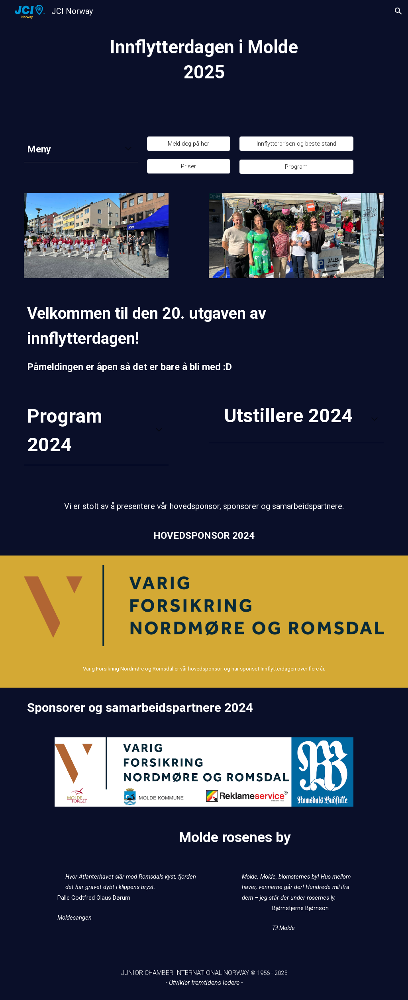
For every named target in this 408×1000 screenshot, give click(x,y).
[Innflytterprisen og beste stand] (296, 143)
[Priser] (188, 166)
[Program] (296, 166)
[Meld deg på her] (188, 143)
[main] (203, 63)
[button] (398, 11)
